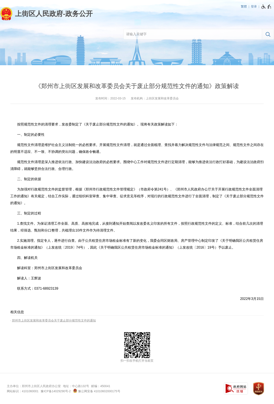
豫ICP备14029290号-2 (56, 391)
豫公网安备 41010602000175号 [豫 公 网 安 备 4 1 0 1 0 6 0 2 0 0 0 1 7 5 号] (96, 391)
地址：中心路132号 (76, 386)
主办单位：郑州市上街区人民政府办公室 (34, 386)
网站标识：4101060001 (23, 391)
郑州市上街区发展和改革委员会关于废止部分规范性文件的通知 (54, 320)
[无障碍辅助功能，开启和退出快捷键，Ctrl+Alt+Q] (266, 6)
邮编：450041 (100, 386)
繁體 (244, 6)
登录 (254, 6)
